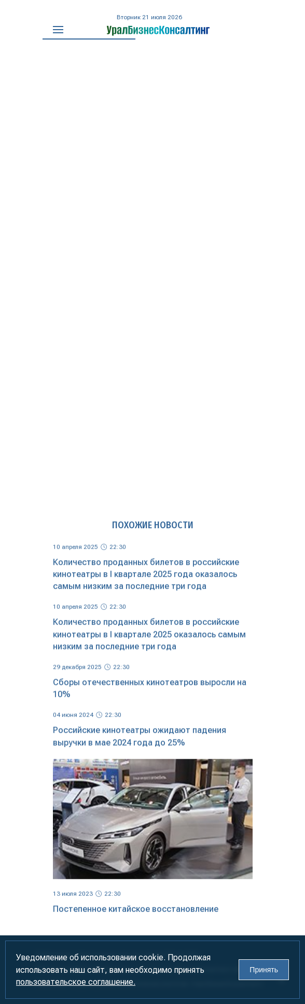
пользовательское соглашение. (75, 982)
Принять (263, 970)
